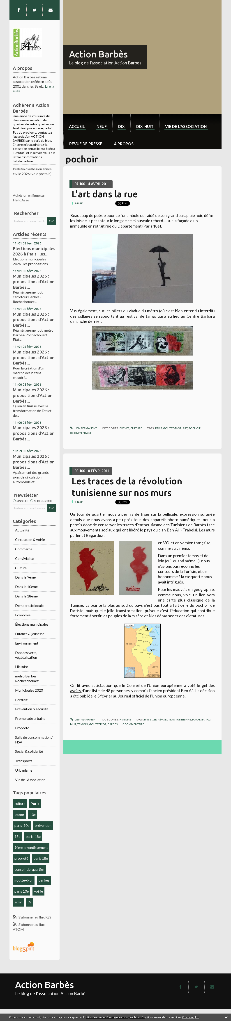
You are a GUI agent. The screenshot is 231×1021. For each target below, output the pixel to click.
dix (121, 126)
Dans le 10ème (26, 586)
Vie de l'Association (30, 779)
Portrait (21, 699)
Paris (35, 803)
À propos (124, 143)
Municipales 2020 (29, 690)
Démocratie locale (29, 605)
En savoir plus (190, 1017)
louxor (19, 814)
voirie (38, 891)
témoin (82, 724)
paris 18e (41, 858)
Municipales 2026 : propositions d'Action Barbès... (34, 281)
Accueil (77, 126)
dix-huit (145, 126)
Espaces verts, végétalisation (26, 654)
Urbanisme (23, 770)
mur (73, 724)
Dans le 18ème (26, 596)
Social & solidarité (29, 751)
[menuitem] (77, 123)
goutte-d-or (23, 880)
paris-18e (33, 836)
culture (19, 803)
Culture (21, 568)
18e (17, 836)
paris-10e (21, 825)
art (185, 428)
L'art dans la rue (105, 194)
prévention (43, 825)
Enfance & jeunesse (29, 633)
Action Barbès (98, 54)
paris (158, 428)
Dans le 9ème (25, 577)
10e (33, 814)
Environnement (26, 643)
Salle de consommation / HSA (34, 739)
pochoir (195, 428)
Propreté (22, 728)
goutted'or (97, 724)
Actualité (22, 530)
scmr (18, 902)
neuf (102, 126)
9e (29, 902)
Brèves (124, 428)
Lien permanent (83, 428)
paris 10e (21, 891)
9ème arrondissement (31, 847)
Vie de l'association (186, 126)
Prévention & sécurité (31, 709)
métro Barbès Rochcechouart (27, 678)
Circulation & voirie (30, 539)
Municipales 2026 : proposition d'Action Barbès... (33, 395)
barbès (43, 880)
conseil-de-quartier (29, 869)
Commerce (23, 549)
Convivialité (24, 558)
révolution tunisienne (174, 719)
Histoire (21, 666)
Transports (23, 761)
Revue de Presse (85, 143)
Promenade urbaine (30, 718)
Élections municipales (31, 624)
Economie (22, 615)
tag (208, 719)
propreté (21, 858)
